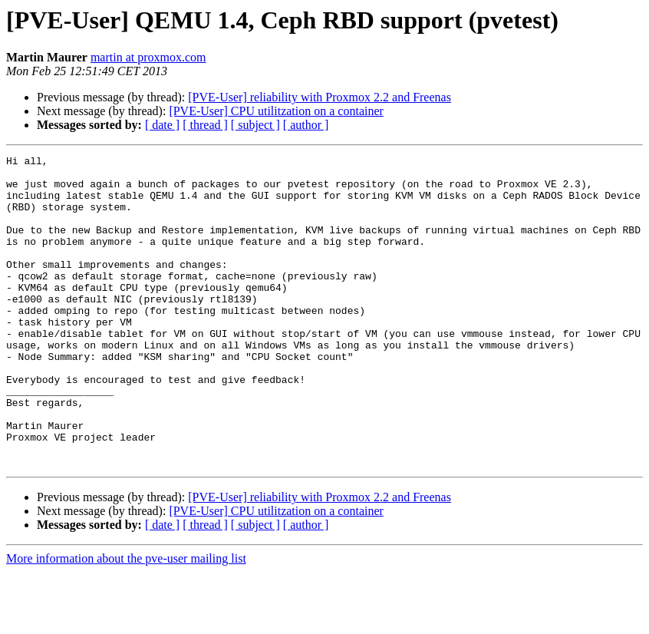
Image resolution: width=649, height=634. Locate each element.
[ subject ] (255, 124)
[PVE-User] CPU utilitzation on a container (276, 110)
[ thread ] (205, 124)
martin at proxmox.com (148, 57)
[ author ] (306, 124)
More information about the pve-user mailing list (126, 620)
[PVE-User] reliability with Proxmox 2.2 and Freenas (319, 97)
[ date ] (162, 124)
